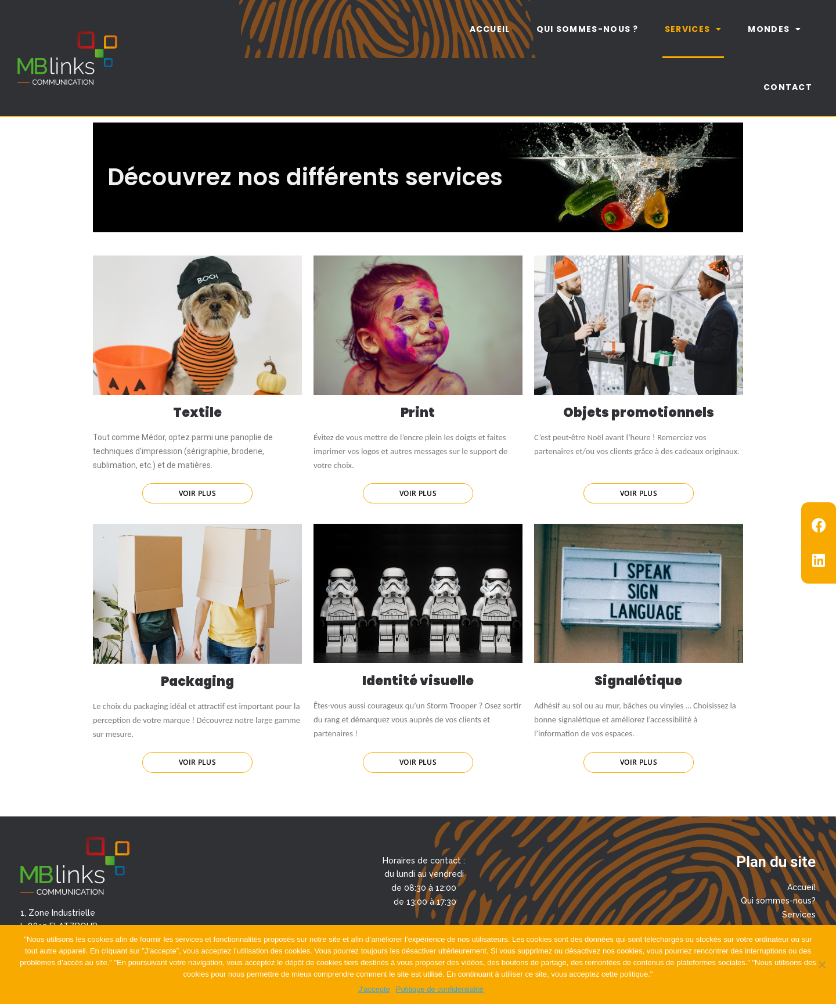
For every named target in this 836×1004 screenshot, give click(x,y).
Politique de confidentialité (440, 989)
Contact (787, 87)
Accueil (490, 29)
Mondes (774, 29)
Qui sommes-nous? (778, 900)
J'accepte (374, 989)
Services (693, 29)
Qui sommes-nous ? (587, 29)
